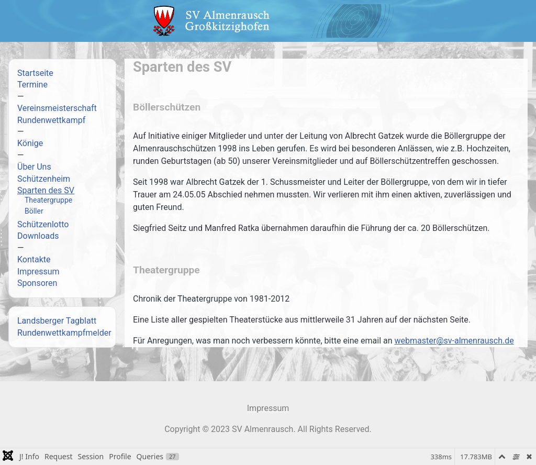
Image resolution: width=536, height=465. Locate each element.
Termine (32, 85)
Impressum (38, 271)
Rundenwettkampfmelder (64, 333)
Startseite (35, 73)
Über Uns (34, 167)
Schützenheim (43, 179)
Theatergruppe (48, 200)
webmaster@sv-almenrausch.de (454, 341)
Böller (34, 211)
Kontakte (34, 259)
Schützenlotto (43, 224)
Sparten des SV (45, 190)
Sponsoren (37, 283)
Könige (30, 143)
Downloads (38, 236)
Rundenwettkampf (51, 120)
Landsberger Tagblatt (56, 321)
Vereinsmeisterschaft (57, 108)
